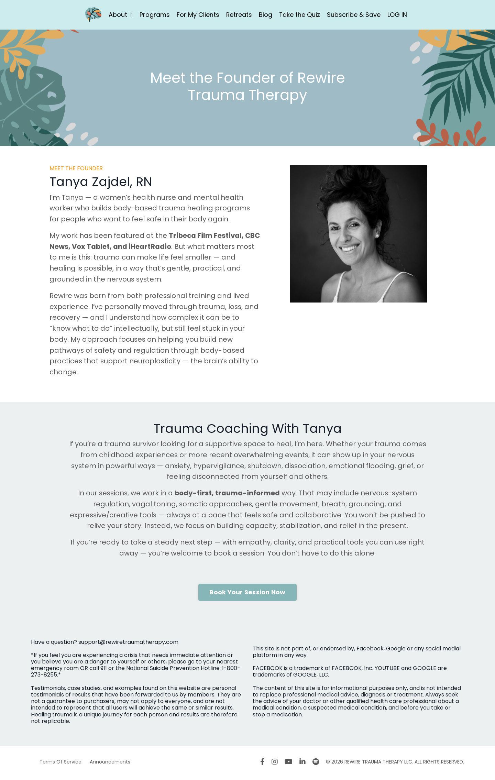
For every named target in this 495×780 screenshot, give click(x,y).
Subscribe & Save (354, 14)
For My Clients (197, 14)
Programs (154, 14)
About (120, 14)
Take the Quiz (299, 14)
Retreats (239, 14)
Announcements (110, 763)
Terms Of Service (60, 763)
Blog (265, 14)
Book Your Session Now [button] (247, 594)
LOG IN (397, 14)
